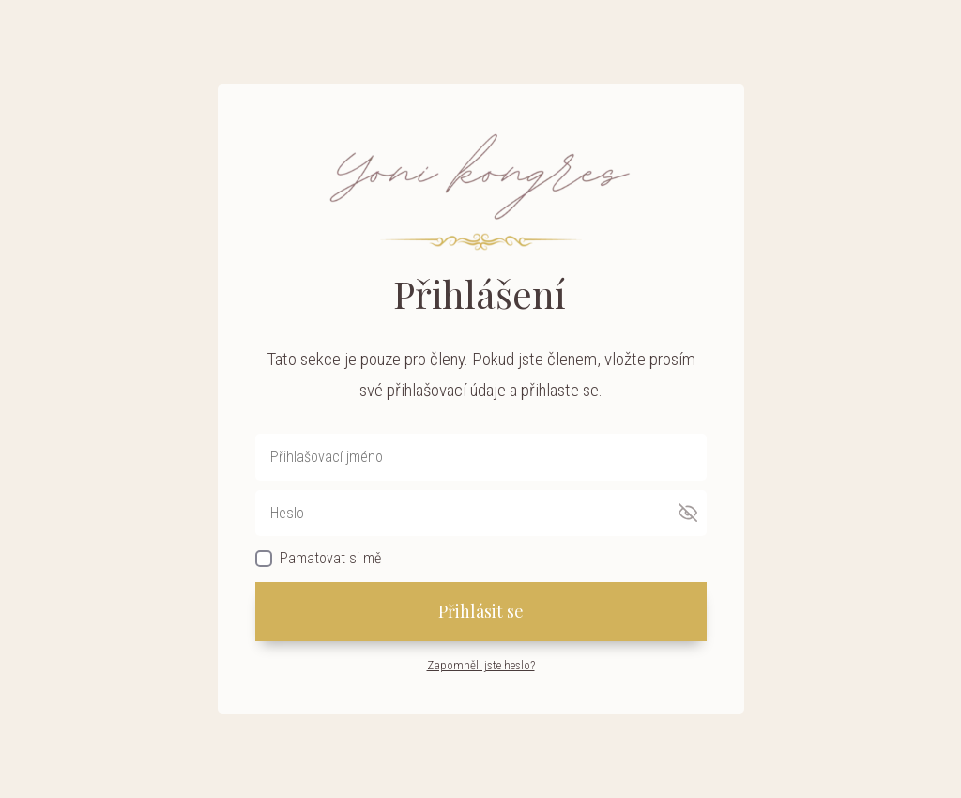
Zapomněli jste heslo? (481, 665)
